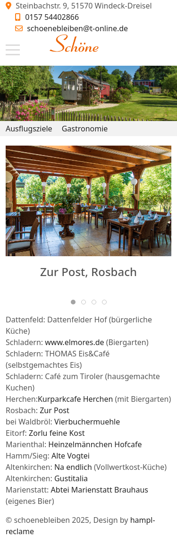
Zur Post (54, 410)
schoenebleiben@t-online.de (77, 28)
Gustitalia (71, 478)
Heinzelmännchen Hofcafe (95, 444)
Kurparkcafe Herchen (75, 399)
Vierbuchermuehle (87, 421)
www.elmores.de (74, 342)
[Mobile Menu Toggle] (13, 50)
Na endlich (73, 467)
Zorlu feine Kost (56, 433)
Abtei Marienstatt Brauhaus (99, 490)
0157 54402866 (52, 17)
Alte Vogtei (70, 455)
